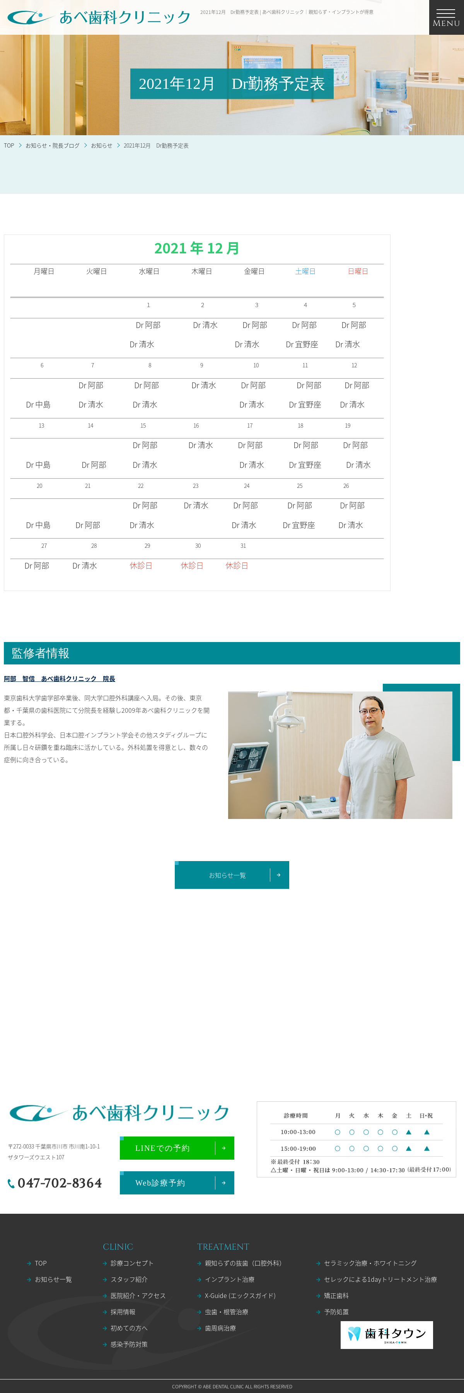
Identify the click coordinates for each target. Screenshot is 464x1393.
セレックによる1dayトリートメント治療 (380, 1279)
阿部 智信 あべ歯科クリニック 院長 (59, 678)
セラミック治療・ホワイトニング (370, 1262)
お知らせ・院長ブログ (53, 145)
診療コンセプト (132, 1262)
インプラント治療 (229, 1279)
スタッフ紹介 (129, 1279)
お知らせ (102, 145)
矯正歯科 (336, 1295)
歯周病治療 (220, 1327)
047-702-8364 (59, 1184)
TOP (9, 145)
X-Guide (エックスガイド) (240, 1295)
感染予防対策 (129, 1344)
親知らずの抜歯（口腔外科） (245, 1262)
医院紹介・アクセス (138, 1295)
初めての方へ (129, 1327)
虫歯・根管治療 (226, 1311)
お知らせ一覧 (53, 1279)
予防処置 (336, 1311)
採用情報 (123, 1311)
